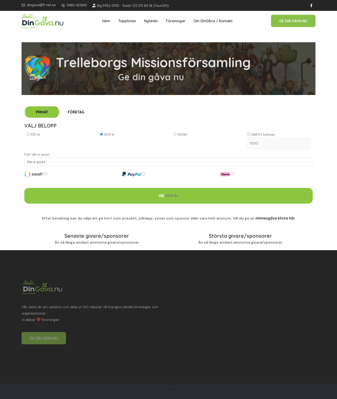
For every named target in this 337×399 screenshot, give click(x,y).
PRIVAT (42, 112)
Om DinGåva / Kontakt (212, 21)
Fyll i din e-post (37, 154)
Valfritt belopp (278, 140)
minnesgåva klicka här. (275, 218)
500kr (180, 134)
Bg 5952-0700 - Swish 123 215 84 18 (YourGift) (130, 5)
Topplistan (127, 21)
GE (168, 196)
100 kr (34, 134)
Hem (106, 21)
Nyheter (151, 21)
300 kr (107, 134)
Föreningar (176, 21)
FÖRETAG (76, 112)
